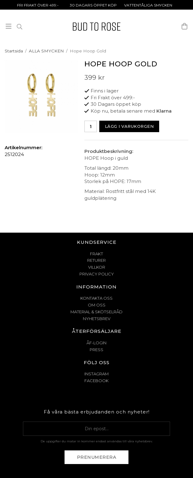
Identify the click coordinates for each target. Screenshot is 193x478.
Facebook (96, 380)
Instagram (96, 373)
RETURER (96, 260)
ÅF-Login (96, 342)
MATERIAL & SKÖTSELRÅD (96, 311)
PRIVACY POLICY (96, 273)
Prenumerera (96, 457)
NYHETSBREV (96, 318)
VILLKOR (96, 267)
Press (96, 349)
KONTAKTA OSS (96, 298)
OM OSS (96, 304)
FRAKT (96, 253)
